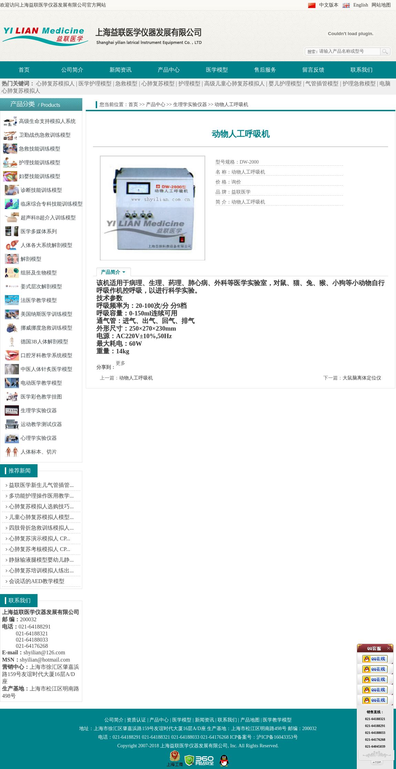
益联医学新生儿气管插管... (41, 485)
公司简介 (72, 70)
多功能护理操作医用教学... (41, 496)
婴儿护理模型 (285, 83)
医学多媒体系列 (31, 231)
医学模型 (217, 70)
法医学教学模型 (31, 300)
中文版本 (328, 5)
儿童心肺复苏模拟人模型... (41, 517)
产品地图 (250, 720)
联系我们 (362, 70)
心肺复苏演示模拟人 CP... (39, 538)
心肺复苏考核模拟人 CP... (39, 549)
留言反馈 (313, 70)
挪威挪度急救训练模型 (38, 328)
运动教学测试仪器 (33, 424)
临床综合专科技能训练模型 (44, 204)
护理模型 (189, 83)
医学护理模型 (95, 83)
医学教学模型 (277, 720)
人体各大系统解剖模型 (38, 245)
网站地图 (381, 5)
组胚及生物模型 (31, 273)
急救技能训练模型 (31, 149)
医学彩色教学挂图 (33, 397)
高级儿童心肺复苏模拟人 (234, 83)
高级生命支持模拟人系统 (39, 121)
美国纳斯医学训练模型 (38, 314)
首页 (24, 70)
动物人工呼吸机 (136, 378)
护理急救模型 (359, 83)
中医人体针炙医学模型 (38, 369)
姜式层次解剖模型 (33, 286)
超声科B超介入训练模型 (40, 217)
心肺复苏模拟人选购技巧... (41, 506)
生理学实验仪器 (31, 410)
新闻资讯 (121, 70)
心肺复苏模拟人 (55, 83)
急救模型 (126, 83)
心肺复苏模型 (158, 83)
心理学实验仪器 (31, 438)
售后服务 (265, 70)
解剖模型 (23, 259)
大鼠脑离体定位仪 (362, 378)
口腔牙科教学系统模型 (38, 355)
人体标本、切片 (31, 452)
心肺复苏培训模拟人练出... (41, 570)
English (360, 5)
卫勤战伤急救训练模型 (37, 135)
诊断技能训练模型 (33, 190)
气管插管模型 (321, 83)
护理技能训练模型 (31, 162)
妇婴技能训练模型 (31, 176)
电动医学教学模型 (33, 383)
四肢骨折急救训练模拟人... (41, 528)
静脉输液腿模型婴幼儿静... (41, 560)
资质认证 (136, 720)
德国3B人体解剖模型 (36, 341)
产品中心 (169, 70)
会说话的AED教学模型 (36, 581)
